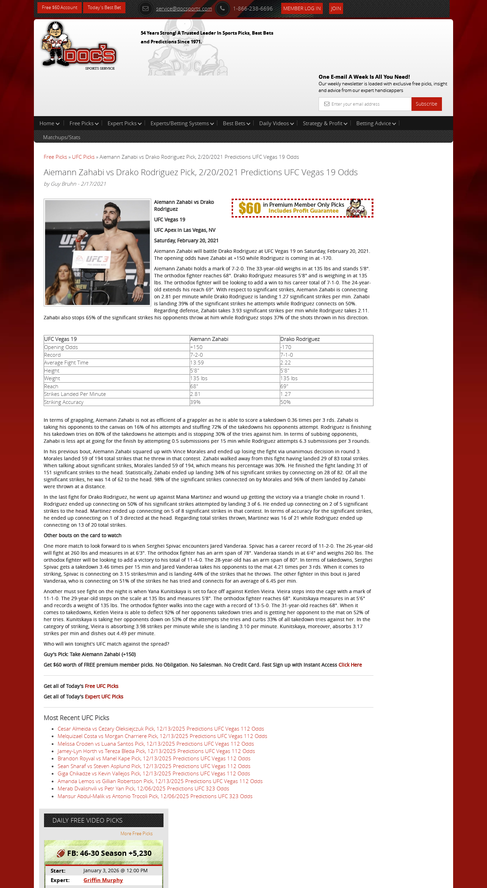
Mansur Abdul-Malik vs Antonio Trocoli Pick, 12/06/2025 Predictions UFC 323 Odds (155, 854)
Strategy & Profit (325, 78)
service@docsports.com (184, 7)
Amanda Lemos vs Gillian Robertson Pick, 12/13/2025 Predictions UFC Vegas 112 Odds (160, 840)
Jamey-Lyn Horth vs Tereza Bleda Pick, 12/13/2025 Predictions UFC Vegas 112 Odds (156, 810)
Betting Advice (376, 78)
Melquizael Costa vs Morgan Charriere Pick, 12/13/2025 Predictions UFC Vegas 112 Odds (162, 794)
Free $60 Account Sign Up (383, 245)
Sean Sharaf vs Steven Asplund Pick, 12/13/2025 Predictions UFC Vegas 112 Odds (154, 825)
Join (345, 7)
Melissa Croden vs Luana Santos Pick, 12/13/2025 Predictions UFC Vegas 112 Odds (156, 802)
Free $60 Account (61, 8)
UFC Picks (83, 111)
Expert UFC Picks (104, 755)
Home (49, 78)
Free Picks (84, 78)
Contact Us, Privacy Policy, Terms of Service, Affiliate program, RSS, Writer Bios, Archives (285, 879)
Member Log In (311, 7)
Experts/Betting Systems (182, 78)
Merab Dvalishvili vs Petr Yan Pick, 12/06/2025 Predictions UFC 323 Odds (143, 847)
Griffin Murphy (382, 162)
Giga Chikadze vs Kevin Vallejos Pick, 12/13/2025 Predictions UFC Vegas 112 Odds (154, 832)
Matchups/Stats (61, 92)
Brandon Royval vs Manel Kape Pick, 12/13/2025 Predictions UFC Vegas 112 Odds (154, 817)
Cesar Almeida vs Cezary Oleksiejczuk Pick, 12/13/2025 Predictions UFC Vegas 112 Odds (161, 787)
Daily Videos (276, 78)
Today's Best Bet (109, 8)
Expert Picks (125, 78)
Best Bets (236, 78)
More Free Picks (421, 116)
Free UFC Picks (101, 745)
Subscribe (426, 53)
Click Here (90, 723)
